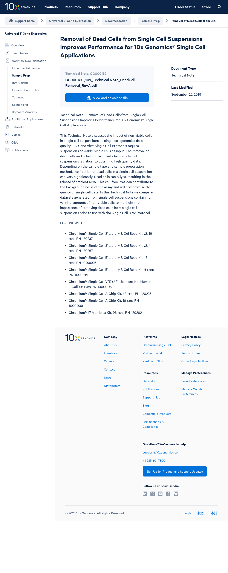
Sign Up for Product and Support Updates (175, 471)
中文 (200, 513)
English (188, 513)
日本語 (212, 513)
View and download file (107, 97)
